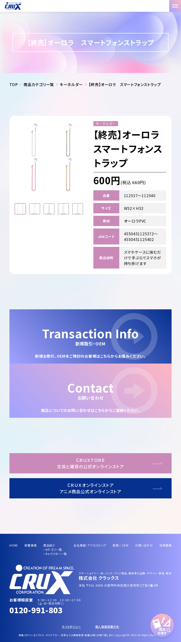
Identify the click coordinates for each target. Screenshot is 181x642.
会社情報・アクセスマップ (90, 545)
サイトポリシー (71, 627)
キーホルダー (71, 84)
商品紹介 (49, 545)
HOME (13, 545)
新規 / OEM (120, 545)
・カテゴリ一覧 (52, 549)
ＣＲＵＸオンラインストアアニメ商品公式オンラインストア (91, 488)
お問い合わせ (144, 545)
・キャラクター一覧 (55, 554)
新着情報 (31, 545)
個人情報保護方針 (107, 627)
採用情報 (166, 545)
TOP (13, 84)
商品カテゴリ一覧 (39, 84)
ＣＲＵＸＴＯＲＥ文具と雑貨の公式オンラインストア (90, 463)
